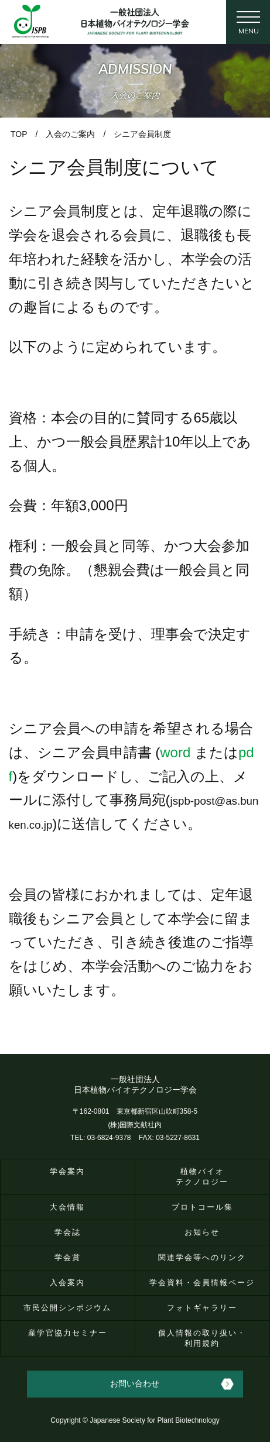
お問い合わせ (134, 1383)
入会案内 (67, 1282)
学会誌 (67, 1232)
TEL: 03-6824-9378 (100, 1138)
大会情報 (67, 1207)
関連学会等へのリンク (202, 1257)
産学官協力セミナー (67, 1332)
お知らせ (202, 1232)
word (175, 752)
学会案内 (67, 1171)
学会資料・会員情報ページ (202, 1282)
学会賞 (67, 1257)
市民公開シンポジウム (67, 1307)
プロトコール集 (202, 1207)
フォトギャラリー (202, 1307)
